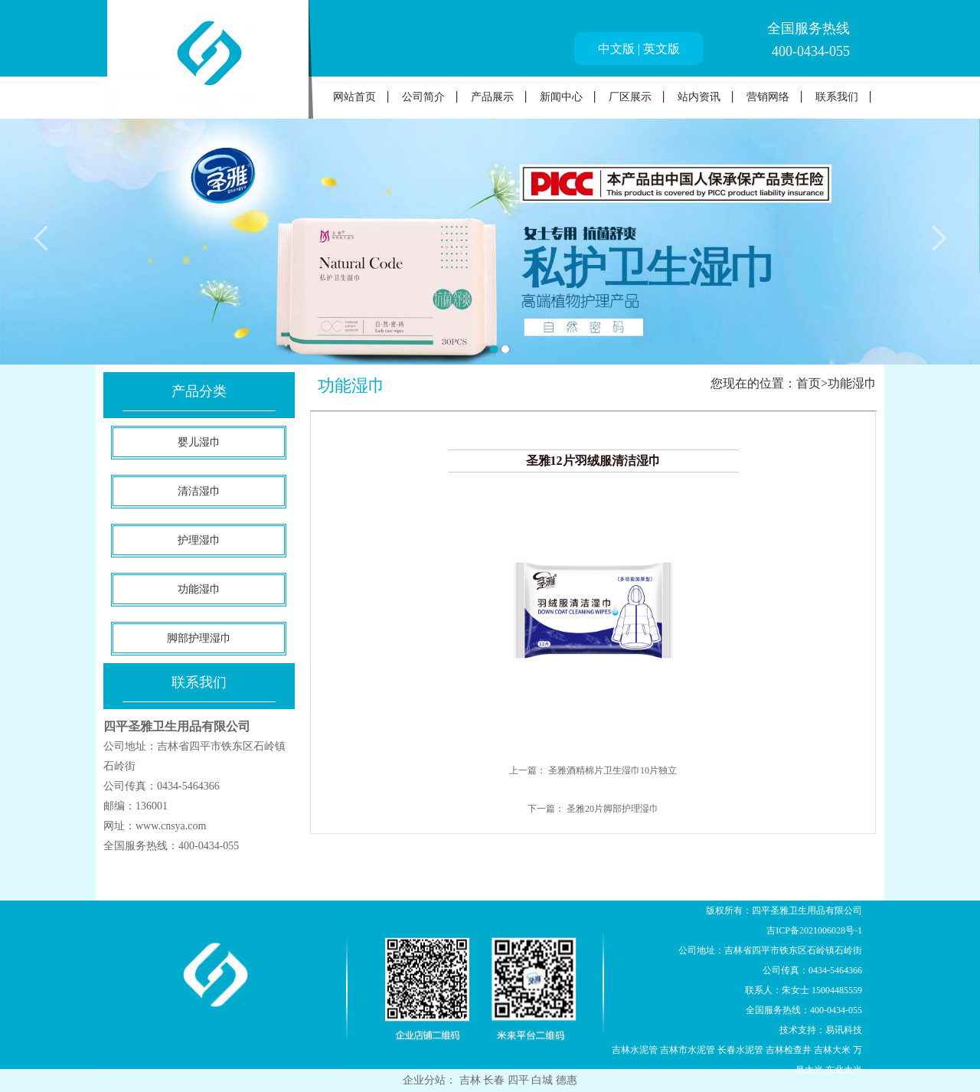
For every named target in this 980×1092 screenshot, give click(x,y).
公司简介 (423, 97)
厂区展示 (630, 97)
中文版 (616, 48)
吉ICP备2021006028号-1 (814, 930)
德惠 (566, 1080)
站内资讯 (699, 97)
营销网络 (767, 97)
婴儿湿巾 (199, 442)
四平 (520, 1080)
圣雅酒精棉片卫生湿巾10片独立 (612, 770)
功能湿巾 (199, 589)
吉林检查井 (789, 1050)
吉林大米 (832, 1050)
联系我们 (836, 97)
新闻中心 (561, 97)
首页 (808, 383)
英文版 (661, 48)
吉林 (471, 1080)
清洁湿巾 (199, 491)
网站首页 (354, 97)
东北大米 (843, 1069)
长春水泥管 (740, 1050)
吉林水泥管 (635, 1050)
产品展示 (492, 97)
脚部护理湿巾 (199, 638)
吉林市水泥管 (687, 1050)
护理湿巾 (199, 540)
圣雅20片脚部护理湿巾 (612, 808)
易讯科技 (843, 1030)
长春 (495, 1080)
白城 (543, 1080)
